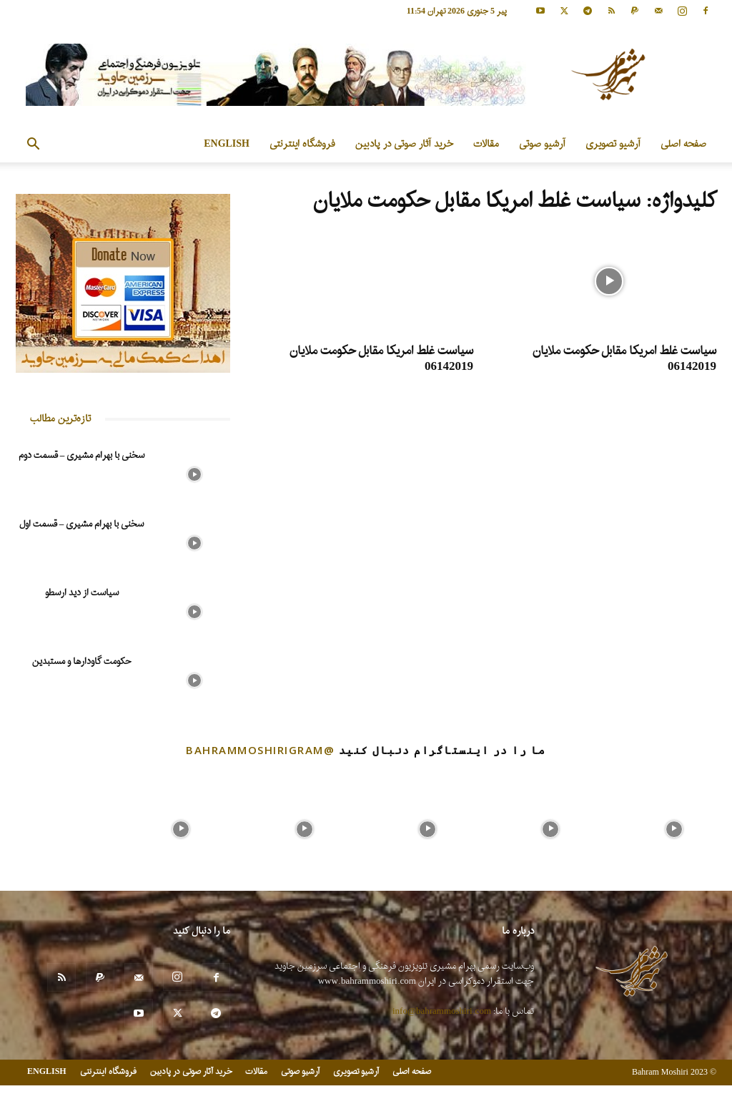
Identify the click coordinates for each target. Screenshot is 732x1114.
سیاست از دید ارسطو (82, 593)
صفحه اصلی (683, 144)
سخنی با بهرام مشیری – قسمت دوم (82, 455)
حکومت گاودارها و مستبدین (81, 661)
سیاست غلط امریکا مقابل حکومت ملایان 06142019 (624, 359)
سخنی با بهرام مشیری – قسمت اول (81, 524)
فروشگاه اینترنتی (302, 144)
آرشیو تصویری (612, 144)
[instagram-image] (58, 826)
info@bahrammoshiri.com (441, 1011)
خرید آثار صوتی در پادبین (404, 144)
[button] (33, 145)
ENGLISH (226, 144)
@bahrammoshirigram (260, 750)
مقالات (486, 144)
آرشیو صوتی (542, 144)
